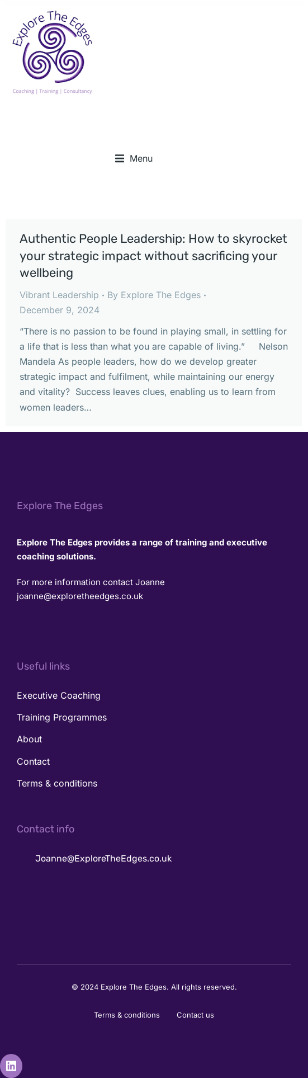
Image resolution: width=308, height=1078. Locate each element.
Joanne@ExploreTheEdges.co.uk (103, 858)
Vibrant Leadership (59, 294)
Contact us (195, 1014)
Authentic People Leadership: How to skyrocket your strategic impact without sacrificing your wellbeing (153, 256)
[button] (134, 158)
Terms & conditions (127, 1014)
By (154, 294)
